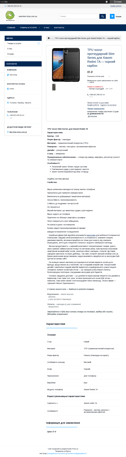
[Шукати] (102, 16)
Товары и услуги (28, 28)
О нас (46, 28)
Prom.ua (75, 449)
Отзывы (10, 54)
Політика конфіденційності (76, 453)
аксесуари (91, 235)
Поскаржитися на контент (56, 453)
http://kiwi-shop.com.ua (18, 132)
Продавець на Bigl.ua (63, 451)
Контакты (59, 28)
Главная (11, 28)
